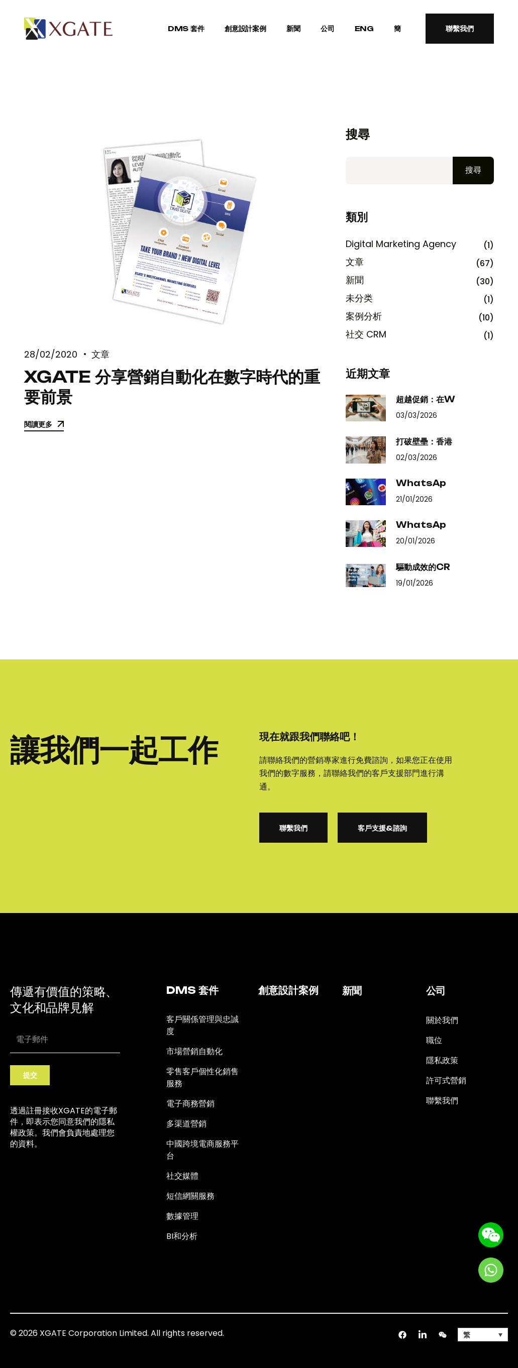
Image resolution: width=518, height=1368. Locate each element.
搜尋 (358, 134)
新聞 (293, 28)
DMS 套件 (186, 28)
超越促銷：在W (425, 399)
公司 (328, 28)
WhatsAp (421, 483)
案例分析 (364, 316)
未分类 (359, 298)
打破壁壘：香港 (424, 441)
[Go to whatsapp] (490, 1269)
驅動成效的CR (423, 567)
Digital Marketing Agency (401, 244)
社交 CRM (366, 334)
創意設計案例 (245, 28)
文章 (100, 354)
